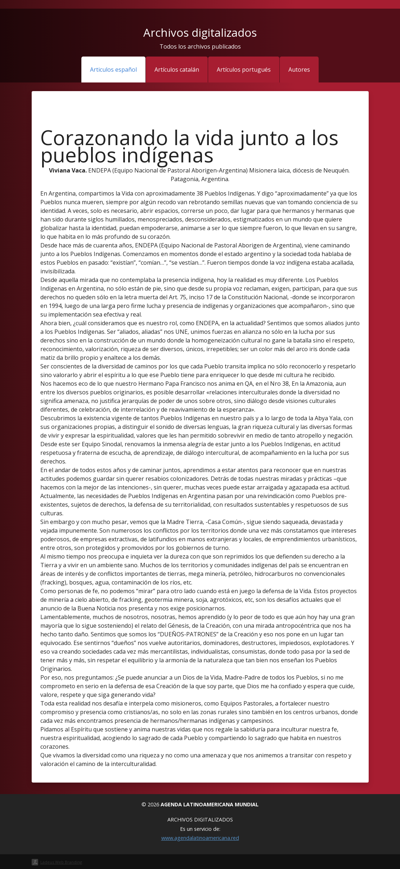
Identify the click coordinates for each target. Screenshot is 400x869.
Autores (299, 69)
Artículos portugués (244, 69)
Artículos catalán (176, 69)
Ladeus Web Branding (61, 862)
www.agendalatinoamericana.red (200, 837)
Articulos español (113, 69)
